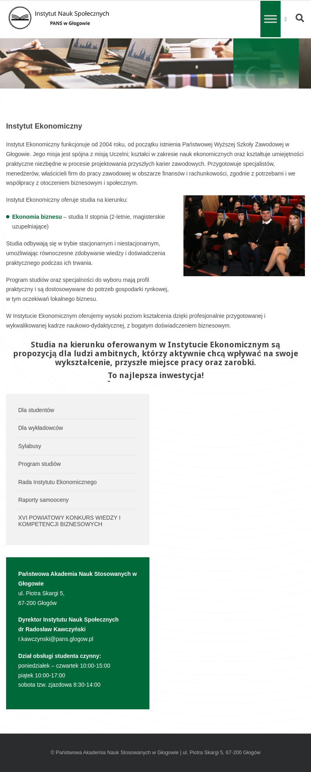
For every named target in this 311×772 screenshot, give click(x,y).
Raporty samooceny (43, 500)
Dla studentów (36, 410)
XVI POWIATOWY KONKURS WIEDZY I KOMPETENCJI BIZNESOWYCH (69, 520)
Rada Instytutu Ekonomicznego (57, 482)
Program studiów (39, 464)
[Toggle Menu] (270, 19)
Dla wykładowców (40, 428)
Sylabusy (29, 446)
